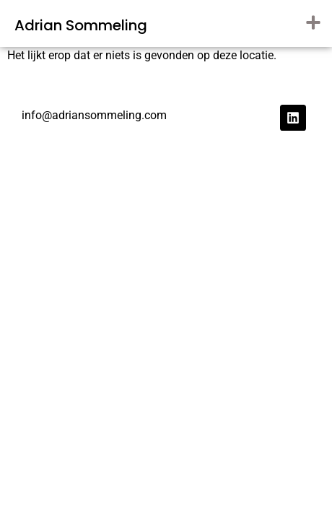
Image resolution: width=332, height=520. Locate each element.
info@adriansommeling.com (94, 115)
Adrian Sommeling (80, 25)
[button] (313, 22)
